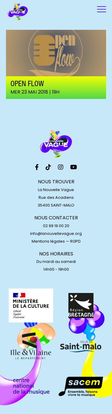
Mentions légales (48, 241)
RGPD (75, 241)
